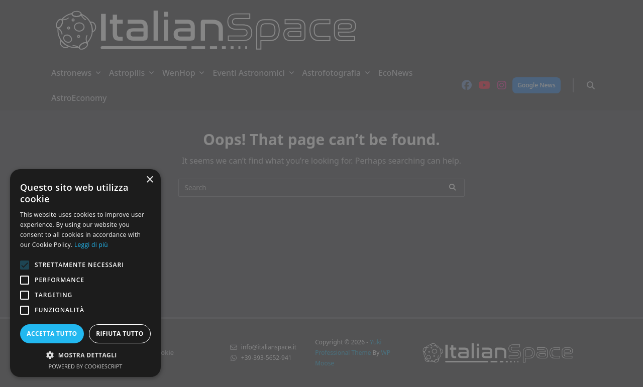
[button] (85, 355)
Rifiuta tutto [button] (120, 333)
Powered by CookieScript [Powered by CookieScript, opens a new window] (86, 366)
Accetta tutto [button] (52, 333)
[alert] (321, 193)
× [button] (149, 180)
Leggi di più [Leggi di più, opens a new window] (91, 244)
